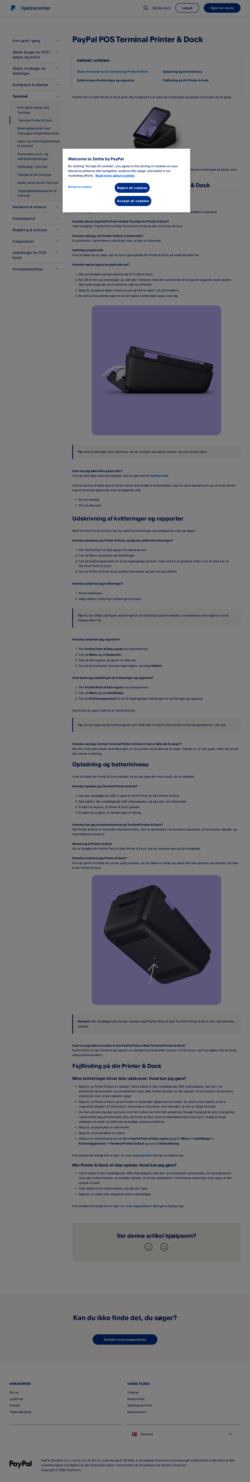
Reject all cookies (132, 188)
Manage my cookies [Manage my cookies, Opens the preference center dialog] (80, 186)
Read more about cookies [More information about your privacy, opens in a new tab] (115, 176)
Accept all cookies (133, 201)
